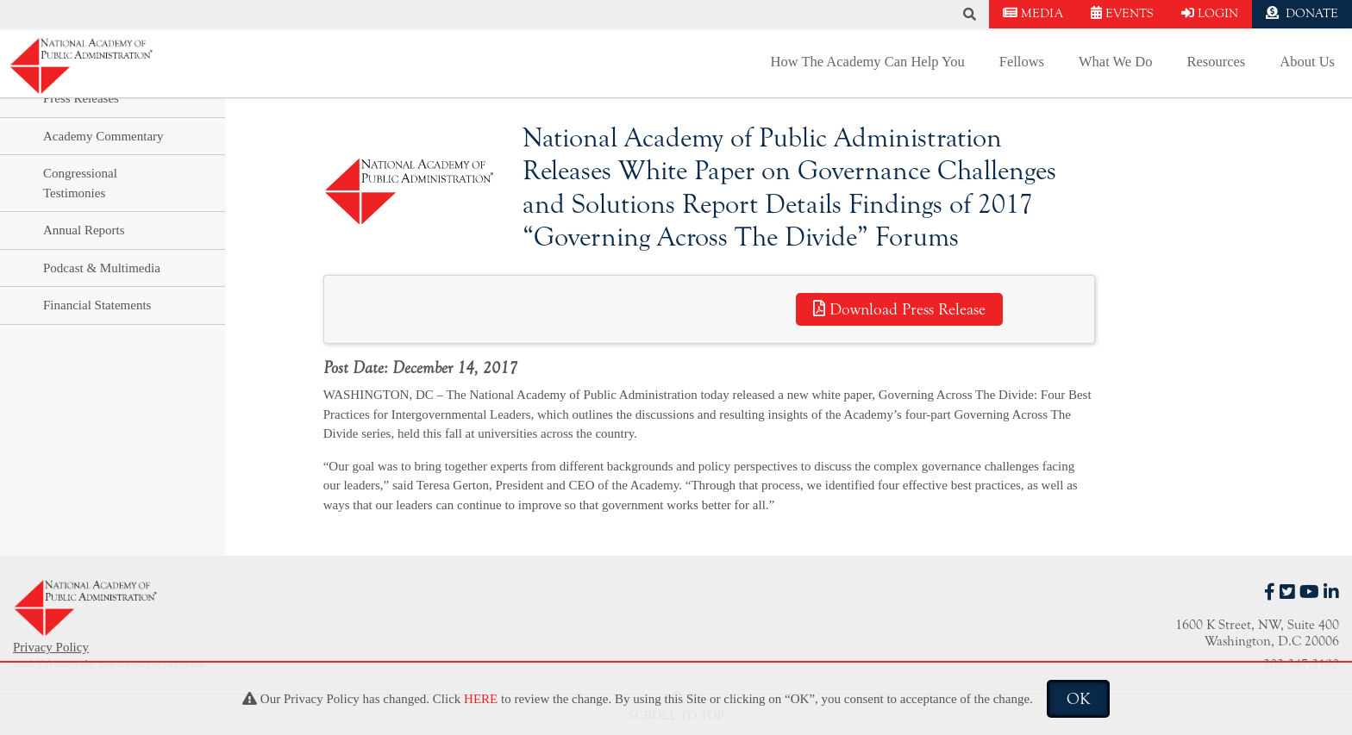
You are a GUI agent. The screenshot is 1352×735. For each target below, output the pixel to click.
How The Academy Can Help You (868, 61)
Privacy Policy (51, 647)
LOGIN (1209, 13)
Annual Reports (84, 230)
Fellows (1021, 61)
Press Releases (81, 98)
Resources (1215, 61)
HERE (481, 699)
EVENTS (1122, 13)
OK (1078, 698)
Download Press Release (899, 309)
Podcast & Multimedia (101, 268)
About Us (1307, 61)
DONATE (1302, 13)
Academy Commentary (103, 136)
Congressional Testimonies (80, 183)
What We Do (1115, 61)
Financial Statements (97, 305)
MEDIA (1033, 13)
